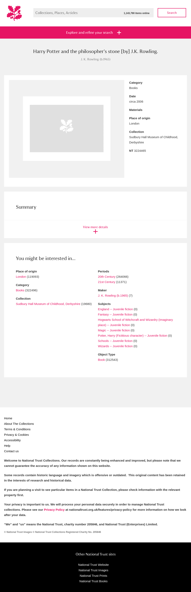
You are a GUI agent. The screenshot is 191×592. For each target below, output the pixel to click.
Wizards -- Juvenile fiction (115, 346)
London (21, 276)
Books (20, 290)
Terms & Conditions (17, 429)
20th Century (107, 276)
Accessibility (12, 440)
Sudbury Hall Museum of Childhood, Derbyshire (48, 304)
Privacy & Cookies (16, 434)
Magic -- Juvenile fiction (114, 330)
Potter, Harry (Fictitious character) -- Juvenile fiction (132, 335)
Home (8, 418)
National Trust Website (93, 564)
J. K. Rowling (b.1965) (113, 295)
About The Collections (19, 423)
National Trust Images (93, 570)
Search (172, 13)
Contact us (11, 451)
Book (101, 359)
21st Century (106, 282)
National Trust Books (93, 581)
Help (7, 445)
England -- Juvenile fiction (115, 309)
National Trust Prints (93, 575)
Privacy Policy (54, 509)
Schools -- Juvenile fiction (115, 341)
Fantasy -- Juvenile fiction (115, 314)
